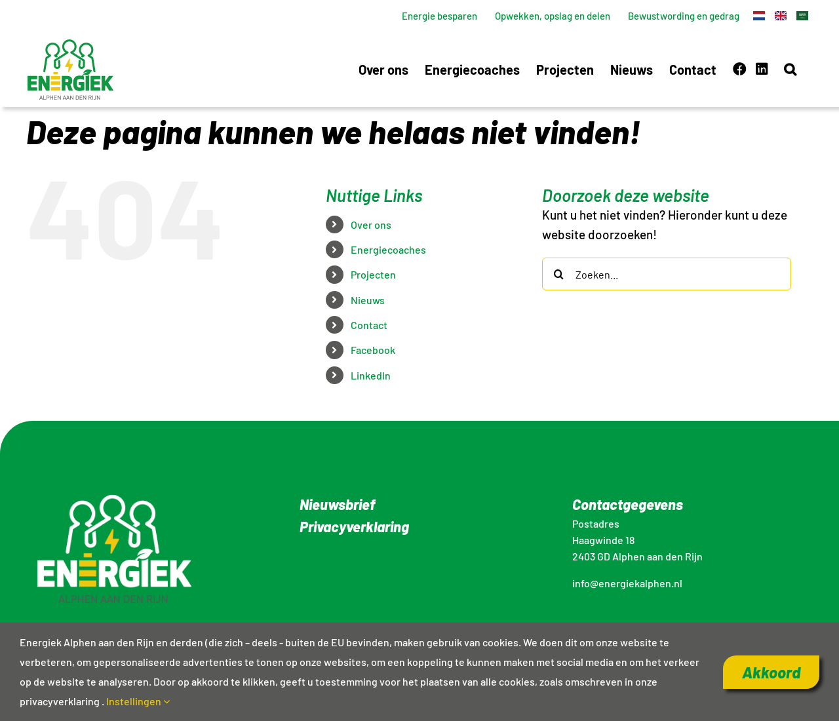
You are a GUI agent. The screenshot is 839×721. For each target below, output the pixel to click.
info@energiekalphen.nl (627, 583)
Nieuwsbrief (337, 504)
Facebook (373, 349)
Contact (369, 325)
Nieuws (368, 300)
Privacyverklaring (354, 526)
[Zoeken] (558, 274)
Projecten (373, 274)
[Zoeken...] (666, 274)
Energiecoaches (388, 249)
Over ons (371, 224)
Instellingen (138, 701)
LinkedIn (371, 375)
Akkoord (771, 672)
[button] (790, 69)
